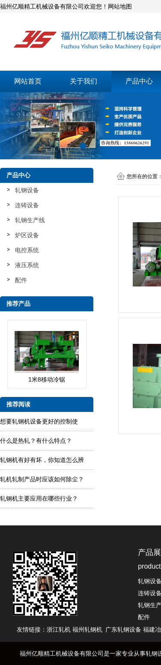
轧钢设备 (27, 190)
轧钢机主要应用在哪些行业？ (39, 498)
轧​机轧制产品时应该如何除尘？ (42, 479)
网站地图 (120, 6)
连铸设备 (27, 205)
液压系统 (27, 265)
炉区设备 (27, 235)
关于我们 (83, 81)
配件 (21, 280)
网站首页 (28, 81)
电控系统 (27, 250)
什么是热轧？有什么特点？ (36, 440)
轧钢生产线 (30, 220)
